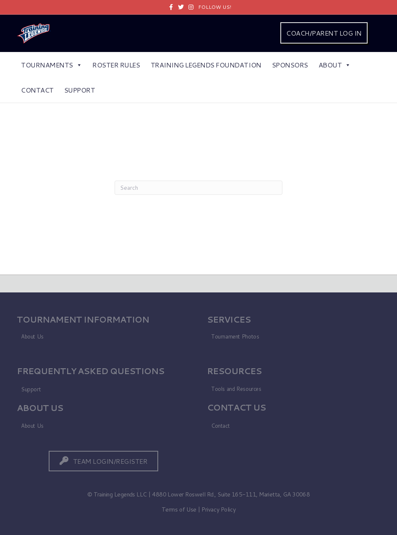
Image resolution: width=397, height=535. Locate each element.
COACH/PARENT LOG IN (324, 33)
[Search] (198, 188)
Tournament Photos (235, 336)
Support (79, 90)
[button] (104, 461)
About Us (32, 336)
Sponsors (290, 65)
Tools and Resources (236, 389)
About (335, 65)
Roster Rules (116, 65)
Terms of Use (179, 509)
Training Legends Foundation (206, 65)
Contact (37, 90)
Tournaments (51, 65)
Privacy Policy (218, 509)
